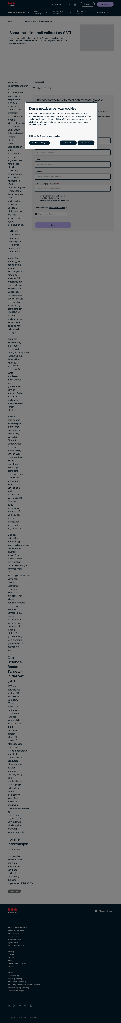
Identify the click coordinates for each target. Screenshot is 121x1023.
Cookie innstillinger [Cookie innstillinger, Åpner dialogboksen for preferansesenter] (39, 143)
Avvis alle (68, 143)
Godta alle (86, 143)
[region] (61, 125)
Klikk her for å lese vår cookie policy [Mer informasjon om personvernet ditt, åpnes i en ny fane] (44, 136)
